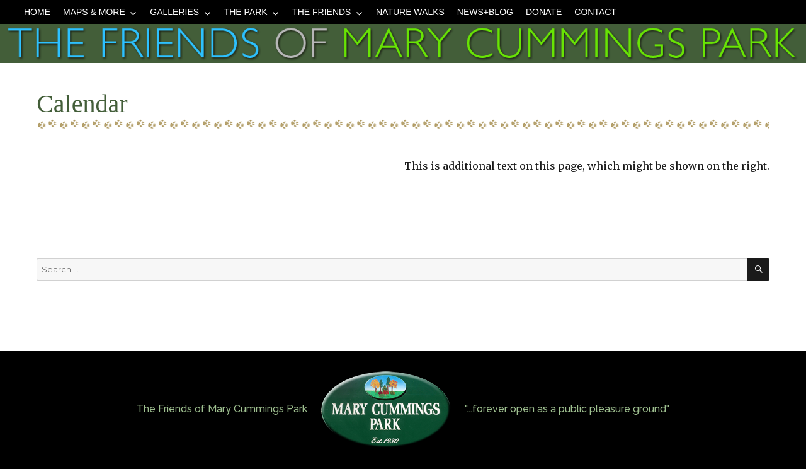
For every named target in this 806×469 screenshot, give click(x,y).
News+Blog (485, 12)
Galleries (174, 12)
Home (37, 12)
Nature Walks (410, 12)
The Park (246, 12)
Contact (595, 12)
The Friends (321, 12)
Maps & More (94, 12)
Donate (544, 12)
